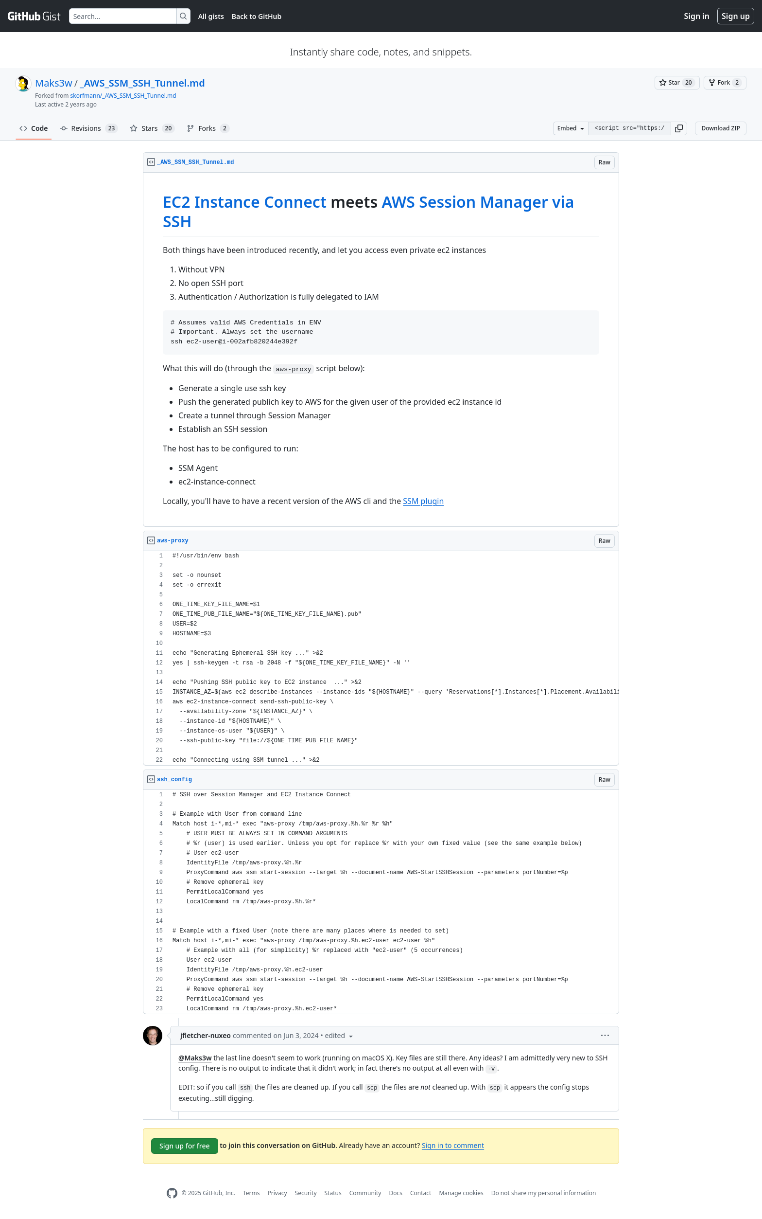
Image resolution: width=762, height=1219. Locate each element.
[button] (679, 128)
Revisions (89, 128)
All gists (211, 16)
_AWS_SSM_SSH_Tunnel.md (142, 83)
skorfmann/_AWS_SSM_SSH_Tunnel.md (123, 95)
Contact (420, 1193)
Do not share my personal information (543, 1193)
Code (33, 128)
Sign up (736, 16)
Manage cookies (461, 1193)
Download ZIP (720, 128)
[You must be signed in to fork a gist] (725, 83)
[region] (381, 350)
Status (333, 1193)
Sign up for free (184, 1145)
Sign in (697, 16)
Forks (208, 128)
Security (306, 1193)
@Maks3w (195, 1057)
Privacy (277, 1193)
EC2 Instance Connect (245, 201)
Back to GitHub (256, 16)
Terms (251, 1193)
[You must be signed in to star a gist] (677, 83)
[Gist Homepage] (34, 16)
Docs (395, 1193)
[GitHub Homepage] (172, 1193)
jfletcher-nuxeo (205, 1035)
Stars (152, 128)
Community (365, 1193)
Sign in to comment (453, 1145)
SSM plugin (423, 501)
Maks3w (53, 83)
